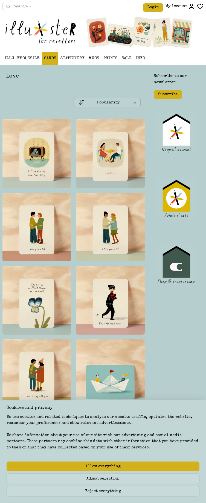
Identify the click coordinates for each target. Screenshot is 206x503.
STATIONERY (72, 58)
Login (153, 7)
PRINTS (110, 58)
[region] (67, 472)
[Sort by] (107, 103)
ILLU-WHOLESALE (22, 58)
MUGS (94, 58)
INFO (140, 58)
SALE (126, 58)
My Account (180, 6)
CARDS (50, 58)
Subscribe (168, 94)
